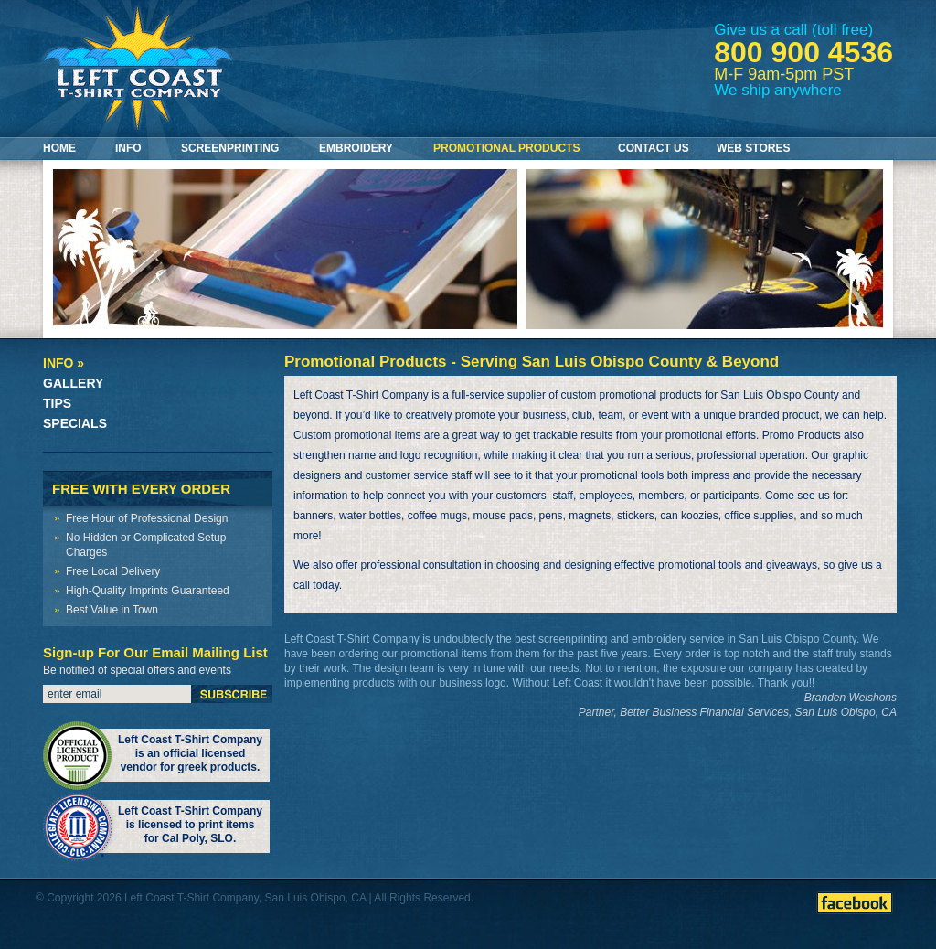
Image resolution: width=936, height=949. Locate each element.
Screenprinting (230, 148)
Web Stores (753, 148)
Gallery (73, 383)
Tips (57, 403)
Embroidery (356, 148)
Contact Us (653, 148)
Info (128, 148)
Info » (63, 363)
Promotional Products (506, 148)
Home (59, 148)
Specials (75, 423)
